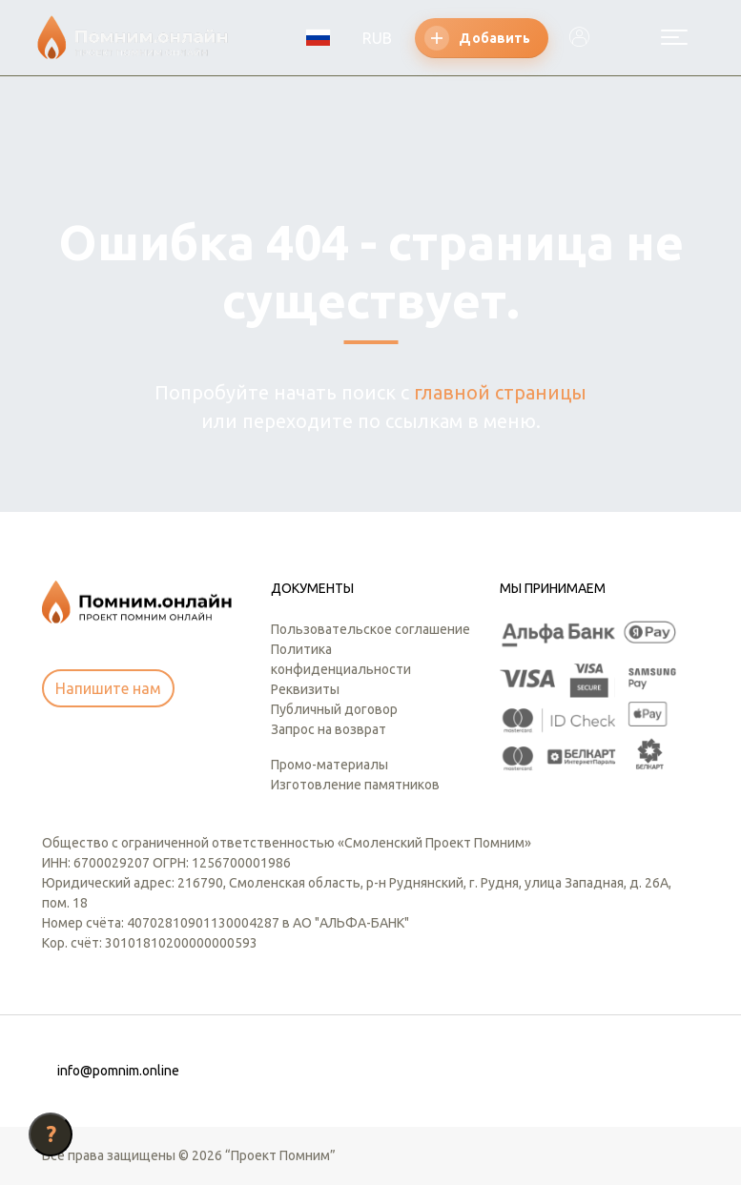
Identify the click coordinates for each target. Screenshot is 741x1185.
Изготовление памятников (355, 784)
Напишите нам (108, 688)
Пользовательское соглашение (370, 629)
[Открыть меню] (674, 37)
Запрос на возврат (328, 729)
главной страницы (500, 392)
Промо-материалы (329, 764)
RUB (377, 38)
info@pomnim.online (118, 1070)
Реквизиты (305, 689)
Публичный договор (334, 709)
